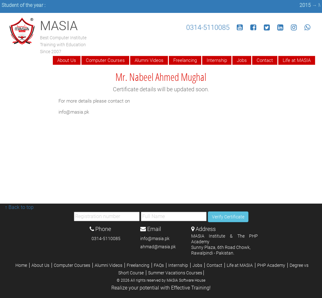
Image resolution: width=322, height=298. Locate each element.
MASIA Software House (186, 280)
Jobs (242, 60)
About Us (66, 60)
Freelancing (185, 60)
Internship (217, 60)
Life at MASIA (297, 60)
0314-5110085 (208, 27)
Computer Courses (105, 60)
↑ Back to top (19, 207)
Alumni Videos (149, 60)
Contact (265, 60)
